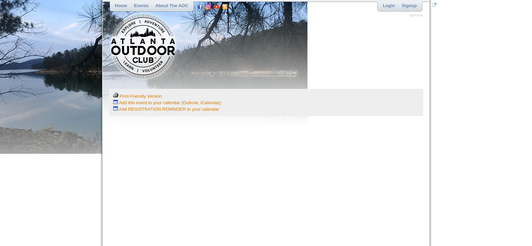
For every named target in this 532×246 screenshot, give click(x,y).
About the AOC (171, 5)
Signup (409, 5)
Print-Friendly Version (137, 96)
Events (141, 5)
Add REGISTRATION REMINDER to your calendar (166, 109)
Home (121, 5)
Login (389, 5)
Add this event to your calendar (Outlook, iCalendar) (167, 102)
